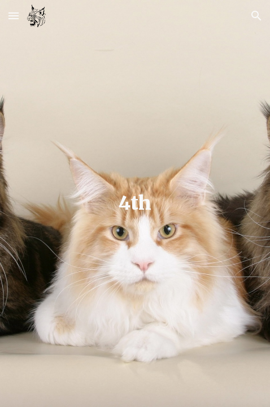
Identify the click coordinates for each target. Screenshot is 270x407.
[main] (135, 203)
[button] (13, 15)
